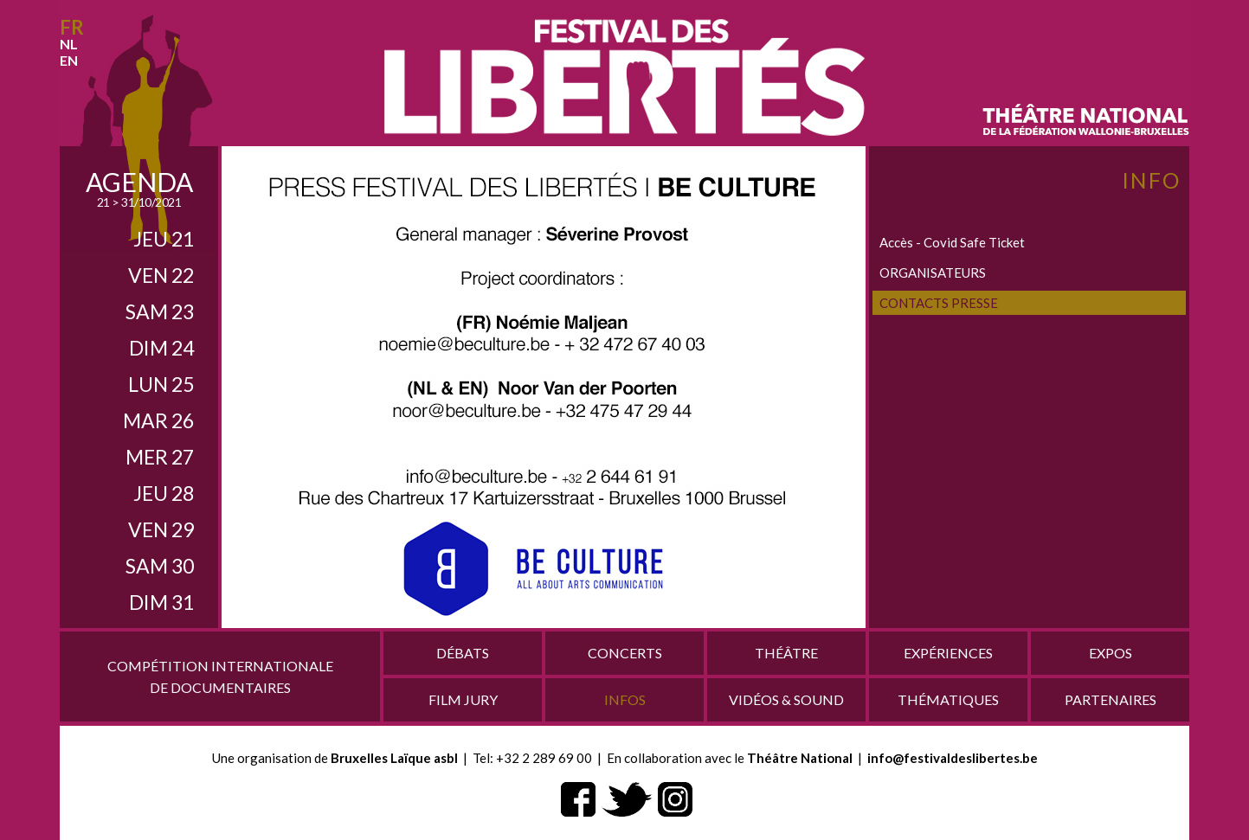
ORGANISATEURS (932, 272)
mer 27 (160, 457)
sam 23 (160, 311)
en (69, 60)
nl (69, 43)
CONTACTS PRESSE (938, 303)
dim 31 (161, 602)
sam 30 (160, 566)
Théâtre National (800, 758)
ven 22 (161, 275)
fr (72, 27)
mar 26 (158, 420)
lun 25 (161, 384)
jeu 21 (163, 239)
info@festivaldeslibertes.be (952, 758)
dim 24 (161, 348)
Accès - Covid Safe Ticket (952, 242)
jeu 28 (163, 493)
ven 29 (161, 529)
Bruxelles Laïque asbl (394, 758)
